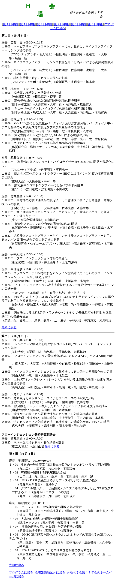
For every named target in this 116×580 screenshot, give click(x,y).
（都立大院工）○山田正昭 (27, 446)
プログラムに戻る (21, 572)
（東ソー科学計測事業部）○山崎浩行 (34, 219)
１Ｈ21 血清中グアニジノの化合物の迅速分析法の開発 (39, 223)
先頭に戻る (8, 327)
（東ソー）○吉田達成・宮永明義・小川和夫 (38, 189)
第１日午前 (10, 24)
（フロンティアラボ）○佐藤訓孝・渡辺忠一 (38, 169)
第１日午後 (27, 24)
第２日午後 (61, 24)
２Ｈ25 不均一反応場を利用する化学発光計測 (32, 442)
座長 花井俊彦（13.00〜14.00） (23, 157)
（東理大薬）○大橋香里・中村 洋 (32, 181)
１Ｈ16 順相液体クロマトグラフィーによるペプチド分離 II (42, 185)
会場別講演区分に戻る (50, 572)
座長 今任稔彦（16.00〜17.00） (23, 269)
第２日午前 (44, 24)
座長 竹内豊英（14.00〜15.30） (23, 196)
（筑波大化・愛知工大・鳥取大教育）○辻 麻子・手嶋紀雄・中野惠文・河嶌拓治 (56, 320)
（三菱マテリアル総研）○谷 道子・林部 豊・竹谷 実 (47, 292)
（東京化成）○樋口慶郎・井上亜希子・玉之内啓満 (43, 262)
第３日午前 (78, 24)
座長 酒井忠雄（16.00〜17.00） (23, 438)
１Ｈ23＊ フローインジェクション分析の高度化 (34, 258)
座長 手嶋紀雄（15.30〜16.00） (23, 254)
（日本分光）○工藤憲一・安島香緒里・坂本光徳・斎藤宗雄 (49, 208)
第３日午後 (95, 24)
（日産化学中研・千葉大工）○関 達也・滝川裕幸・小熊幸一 (50, 281)
